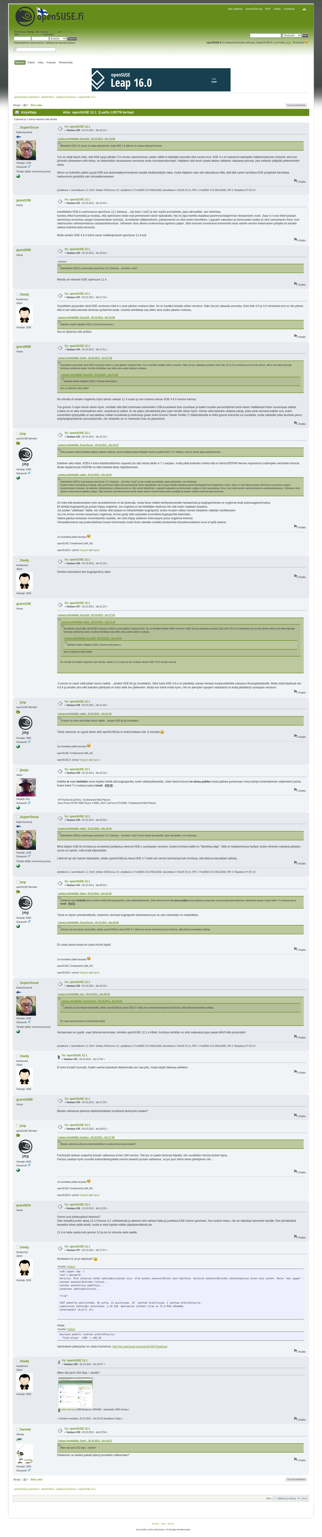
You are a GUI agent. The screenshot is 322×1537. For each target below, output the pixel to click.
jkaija (24, 770)
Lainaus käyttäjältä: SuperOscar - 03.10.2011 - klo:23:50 (88, 922)
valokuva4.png (67, 1409)
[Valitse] (71, 1266)
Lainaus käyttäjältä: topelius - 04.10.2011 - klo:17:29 (86, 1137)
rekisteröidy (68, 31)
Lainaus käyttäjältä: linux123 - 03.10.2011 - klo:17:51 (86, 615)
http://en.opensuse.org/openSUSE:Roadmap (139, 1346)
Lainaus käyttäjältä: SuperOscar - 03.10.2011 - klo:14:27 (88, 445)
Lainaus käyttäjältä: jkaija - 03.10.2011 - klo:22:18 (85, 893)
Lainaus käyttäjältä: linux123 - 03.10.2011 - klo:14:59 (86, 139)
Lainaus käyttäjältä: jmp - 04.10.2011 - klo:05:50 (84, 994)
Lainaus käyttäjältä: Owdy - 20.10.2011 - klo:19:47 (85, 1441)
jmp (23, 433)
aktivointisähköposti (31, 34)
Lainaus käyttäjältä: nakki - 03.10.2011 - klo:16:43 (85, 475)
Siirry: (269, 1498)
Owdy (24, 294)
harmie (25, 1429)
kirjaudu (53, 31)
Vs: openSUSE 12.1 (77, 126)
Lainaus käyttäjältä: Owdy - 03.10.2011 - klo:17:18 (85, 358)
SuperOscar (29, 127)
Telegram (84, 550)
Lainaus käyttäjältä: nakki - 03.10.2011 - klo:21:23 (85, 713)
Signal (96, 550)
